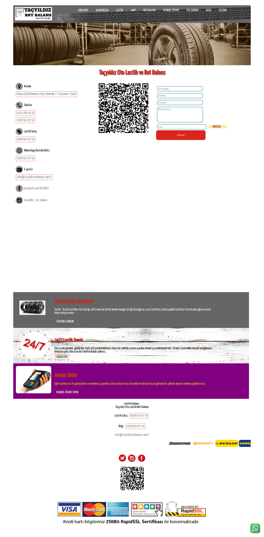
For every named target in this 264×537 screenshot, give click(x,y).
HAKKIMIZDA (102, 10)
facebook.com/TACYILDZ (36, 188)
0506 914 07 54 (25, 120)
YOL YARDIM (192, 10)
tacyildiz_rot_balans (35, 200)
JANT (133, 10)
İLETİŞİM (223, 10)
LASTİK (119, 10)
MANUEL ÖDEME (171, 10)
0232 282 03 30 (25, 113)
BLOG (208, 10)
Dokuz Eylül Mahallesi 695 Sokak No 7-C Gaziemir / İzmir (46, 94)
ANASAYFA (83, 10)
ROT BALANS (149, 10)
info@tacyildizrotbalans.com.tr (34, 177)
